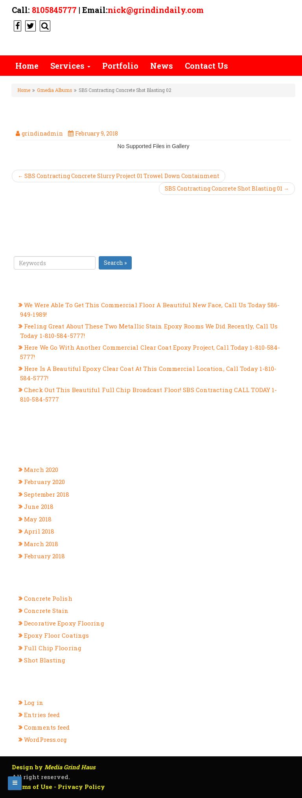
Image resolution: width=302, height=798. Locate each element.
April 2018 (39, 531)
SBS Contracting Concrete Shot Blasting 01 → (227, 188)
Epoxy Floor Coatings (56, 635)
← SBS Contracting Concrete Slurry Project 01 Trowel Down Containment (118, 176)
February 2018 (44, 556)
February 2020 (44, 482)
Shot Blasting (44, 660)
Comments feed (47, 727)
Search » (115, 262)
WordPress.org (45, 739)
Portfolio (120, 66)
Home (27, 66)
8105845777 (54, 10)
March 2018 (41, 544)
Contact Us (206, 66)
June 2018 (38, 506)
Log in (33, 702)
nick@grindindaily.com (156, 10)
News (161, 66)
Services (70, 66)
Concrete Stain (46, 611)
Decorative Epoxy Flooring (64, 623)
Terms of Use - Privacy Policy (58, 787)
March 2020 (41, 469)
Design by (54, 767)
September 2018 (46, 494)
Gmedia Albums (54, 90)
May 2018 (38, 519)
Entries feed (42, 715)
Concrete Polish (48, 598)
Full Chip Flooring (52, 648)
